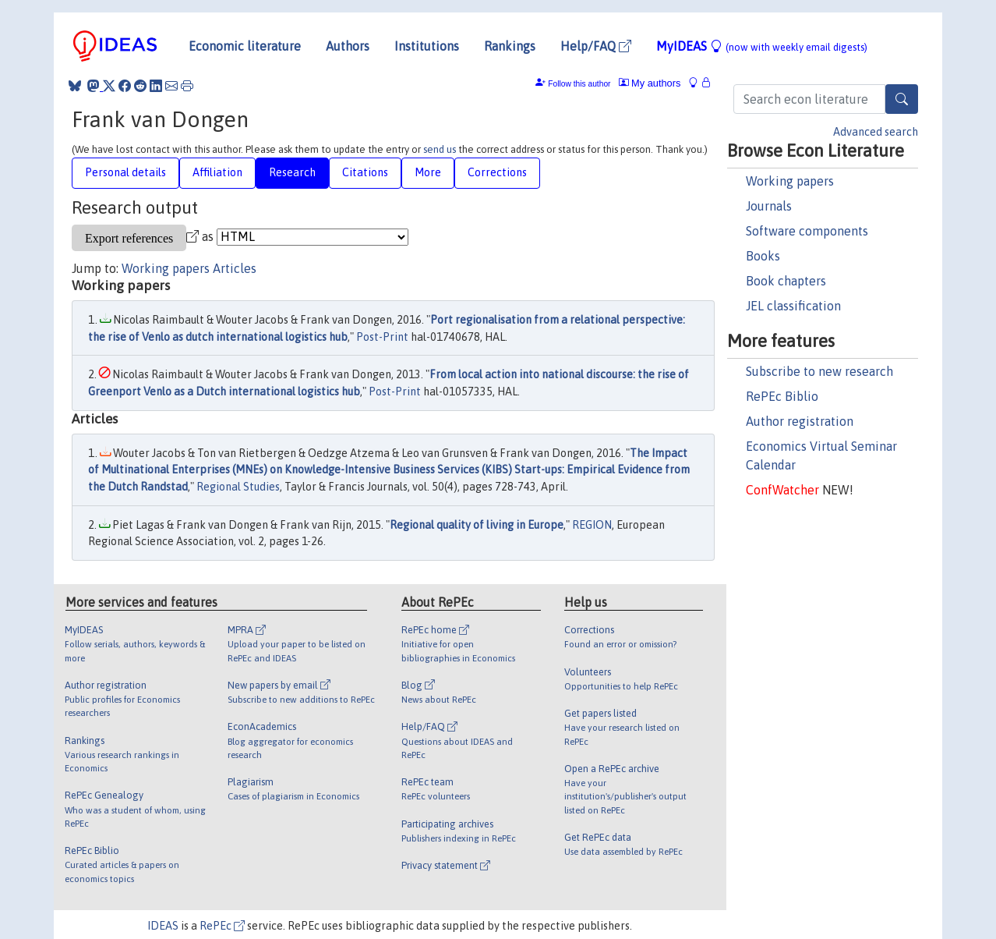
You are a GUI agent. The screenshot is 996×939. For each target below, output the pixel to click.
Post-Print (382, 337)
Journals (769, 206)
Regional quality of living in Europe (476, 525)
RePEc (222, 926)
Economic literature (245, 46)
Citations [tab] (365, 172)
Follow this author (579, 84)
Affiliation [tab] (217, 172)
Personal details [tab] (125, 172)
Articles (234, 268)
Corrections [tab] (497, 172)
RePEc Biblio (782, 396)
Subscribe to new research (819, 371)
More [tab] (428, 172)
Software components (807, 231)
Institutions (426, 46)
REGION (592, 525)
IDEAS (162, 926)
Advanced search (875, 132)
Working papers (790, 181)
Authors (347, 46)
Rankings (509, 46)
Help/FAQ (595, 46)
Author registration (799, 421)
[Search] (901, 99)
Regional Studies (238, 486)
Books (763, 256)
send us (439, 149)
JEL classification (793, 306)
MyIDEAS (761, 46)
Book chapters (786, 281)
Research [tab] (292, 172)
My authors (650, 83)
